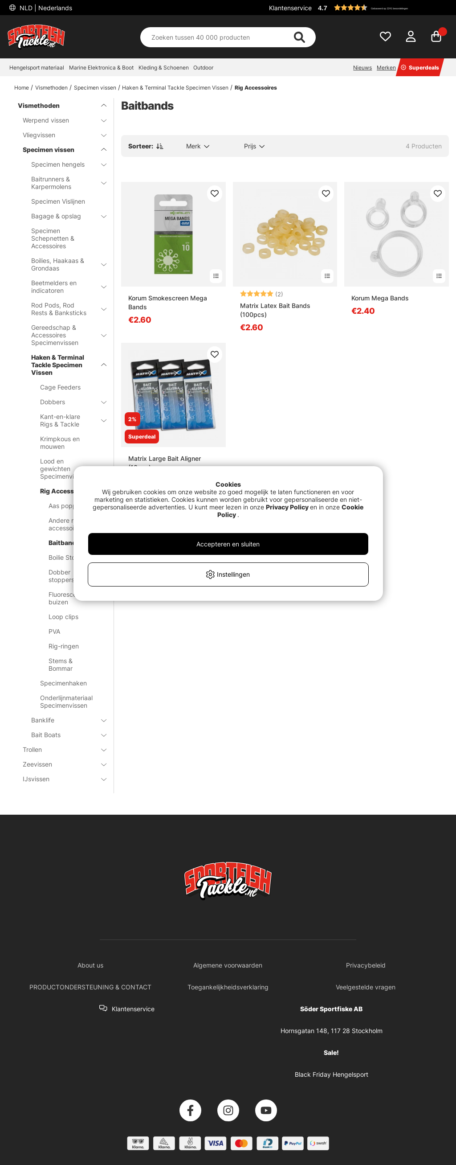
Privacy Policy (287, 507)
